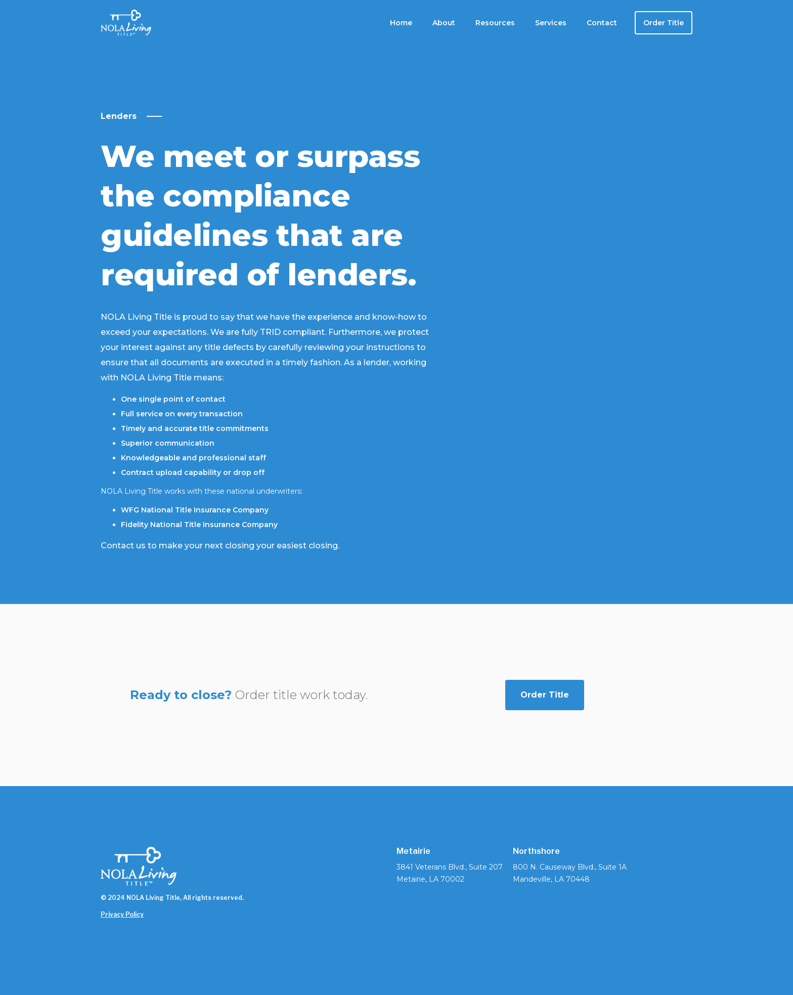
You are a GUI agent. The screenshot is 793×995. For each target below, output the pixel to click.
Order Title (663, 22)
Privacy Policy (122, 914)
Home (401, 22)
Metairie (413, 851)
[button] (443, 23)
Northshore (536, 851)
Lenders (119, 116)
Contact (602, 22)
